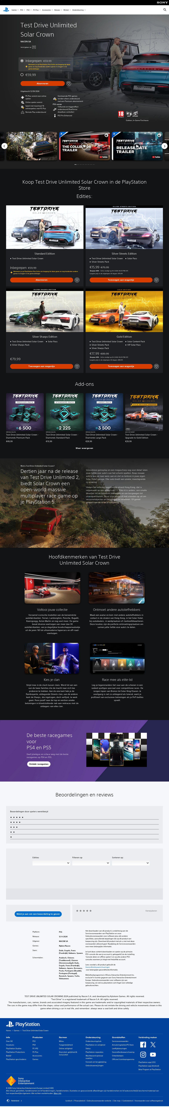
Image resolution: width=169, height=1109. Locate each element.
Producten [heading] (38, 1037)
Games (14, 10)
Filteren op (77, 857)
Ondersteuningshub (93, 1041)
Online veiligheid (65, 1048)
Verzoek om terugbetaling (96, 1062)
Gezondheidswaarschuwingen (97, 967)
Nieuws (57, 10)
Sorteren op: (118, 857)
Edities (36, 857)
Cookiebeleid (127, 1100)
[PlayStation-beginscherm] (6, 10)
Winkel (66, 10)
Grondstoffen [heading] (118, 1037)
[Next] (164, 146)
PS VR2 (35, 1048)
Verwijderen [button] (151, 910)
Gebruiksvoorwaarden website (99, 1100)
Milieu (61, 1041)
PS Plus (36, 10)
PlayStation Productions (15, 1052)
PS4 (28, 10)
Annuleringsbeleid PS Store (123, 1045)
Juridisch (68, 1100)
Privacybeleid (79, 1100)
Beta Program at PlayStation (149, 1069)
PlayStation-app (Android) (148, 1066)
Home (8, 1030)
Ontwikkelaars (117, 1055)
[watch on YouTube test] (103, 157)
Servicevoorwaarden (120, 1041)
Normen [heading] (63, 1037)
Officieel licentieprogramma (123, 1059)
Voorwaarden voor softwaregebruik (149, 1100)
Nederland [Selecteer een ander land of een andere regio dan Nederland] (14, 1101)
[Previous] (4, 146)
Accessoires (46, 10)
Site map (116, 1100)
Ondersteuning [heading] (93, 1037)
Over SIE (9, 1041)
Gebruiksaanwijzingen (94, 1065)
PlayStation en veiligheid (95, 1045)
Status (88, 1048)
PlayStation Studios (13, 1048)
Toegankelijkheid (66, 1045)
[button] (84, 146)
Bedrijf (8, 1055)
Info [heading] (8, 1037)
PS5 (21, 10)
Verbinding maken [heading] (147, 1037)
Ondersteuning (78, 10)
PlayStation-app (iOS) (147, 1062)
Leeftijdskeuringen (119, 1048)
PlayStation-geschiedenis (16, 1059)
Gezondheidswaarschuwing (123, 1052)
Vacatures (10, 1045)
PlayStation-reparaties (94, 1052)
